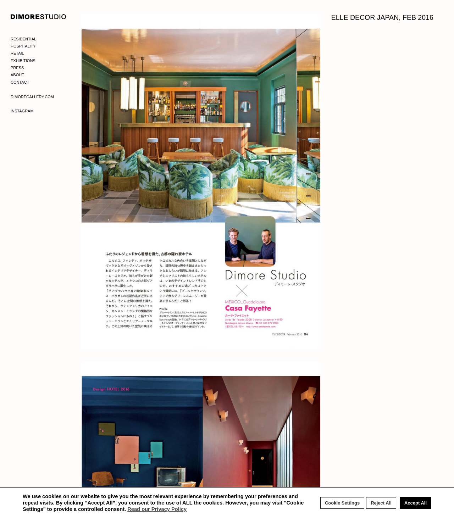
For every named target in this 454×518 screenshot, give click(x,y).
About (17, 75)
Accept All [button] (415, 503)
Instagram (22, 111)
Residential (23, 39)
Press (17, 68)
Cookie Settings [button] (342, 503)
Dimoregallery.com (32, 97)
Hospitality (23, 46)
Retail (17, 53)
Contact (20, 82)
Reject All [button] (381, 503)
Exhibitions (23, 61)
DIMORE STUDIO (38, 16)
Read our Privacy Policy (157, 509)
